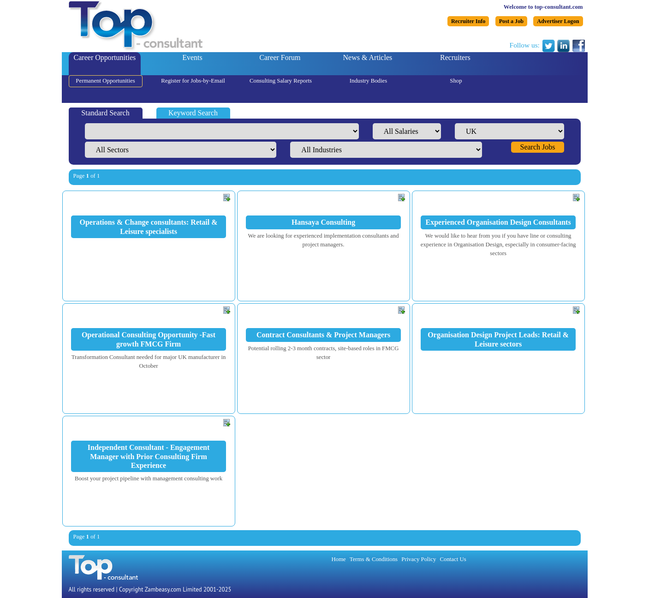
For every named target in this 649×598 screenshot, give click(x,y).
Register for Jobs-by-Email (193, 81)
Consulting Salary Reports (281, 81)
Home (339, 559)
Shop (456, 81)
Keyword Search (193, 113)
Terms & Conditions (374, 559)
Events (192, 57)
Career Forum (279, 57)
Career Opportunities (105, 57)
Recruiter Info (468, 21)
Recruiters (455, 57)
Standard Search (105, 113)
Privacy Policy (418, 559)
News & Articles (368, 57)
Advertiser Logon (558, 21)
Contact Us (453, 559)
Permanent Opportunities (105, 81)
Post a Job (511, 21)
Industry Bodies (368, 81)
